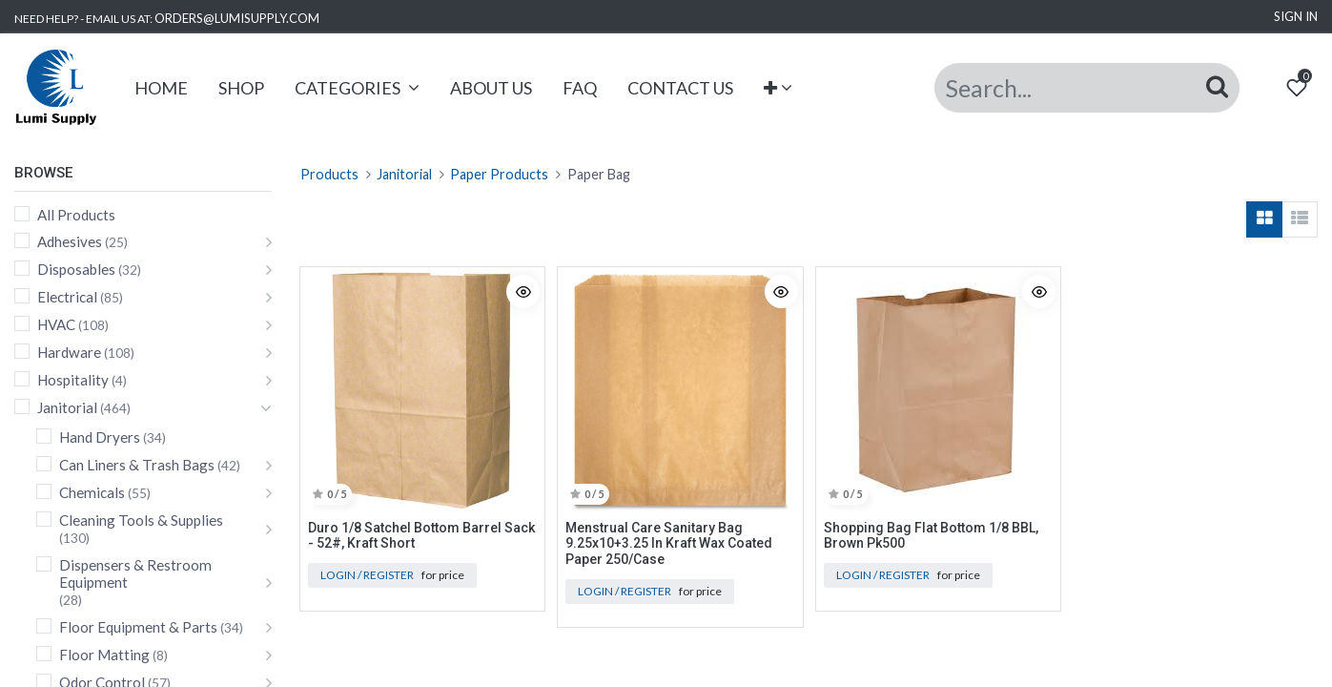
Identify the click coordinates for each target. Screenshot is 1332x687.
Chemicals (92, 492)
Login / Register (367, 575)
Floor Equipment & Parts (138, 626)
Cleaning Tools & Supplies (141, 520)
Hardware (69, 352)
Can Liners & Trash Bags (137, 464)
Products (329, 174)
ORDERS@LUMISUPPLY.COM (236, 18)
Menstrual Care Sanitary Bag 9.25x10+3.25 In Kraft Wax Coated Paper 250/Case (668, 544)
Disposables (76, 269)
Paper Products (499, 174)
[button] (778, 88)
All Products (76, 214)
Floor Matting (104, 654)
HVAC (56, 324)
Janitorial (67, 407)
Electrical (67, 296)
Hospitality (73, 379)
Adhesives (69, 241)
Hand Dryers (99, 437)
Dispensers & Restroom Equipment (135, 573)
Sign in (1296, 16)
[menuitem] (161, 88)
